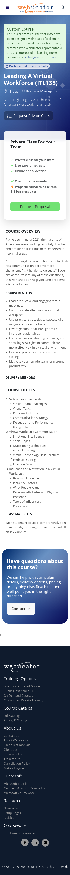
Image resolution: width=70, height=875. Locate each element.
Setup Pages (12, 813)
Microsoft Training (16, 784)
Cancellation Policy (17, 763)
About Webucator (16, 740)
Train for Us (12, 759)
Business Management (41, 91)
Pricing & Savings (16, 720)
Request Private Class (28, 115)
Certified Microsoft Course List (25, 788)
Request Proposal (35, 208)
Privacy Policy (13, 754)
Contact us (21, 607)
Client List (10, 750)
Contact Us (11, 736)
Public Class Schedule (19, 691)
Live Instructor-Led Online (22, 686)
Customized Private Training (23, 700)
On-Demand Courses (18, 696)
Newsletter (11, 808)
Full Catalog (12, 716)
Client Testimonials (17, 745)
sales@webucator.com (41, 57)
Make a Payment (15, 768)
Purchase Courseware (19, 833)
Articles (9, 818)
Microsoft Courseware (19, 793)
